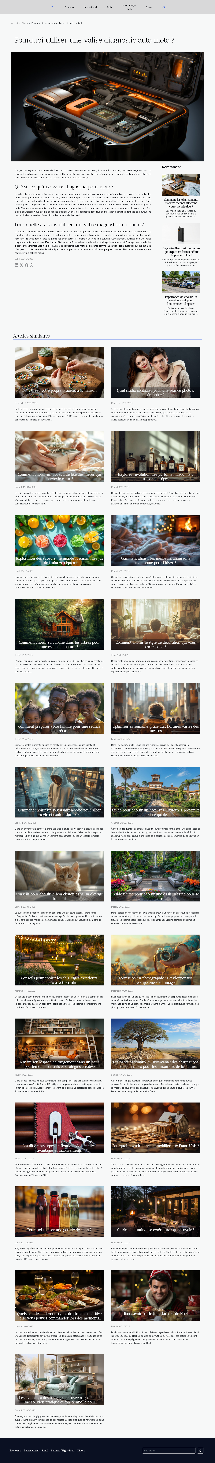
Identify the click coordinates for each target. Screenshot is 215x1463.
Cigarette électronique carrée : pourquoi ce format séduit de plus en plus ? (181, 252)
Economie (69, 7)
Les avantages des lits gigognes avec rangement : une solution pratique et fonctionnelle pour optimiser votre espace (59, 1402)
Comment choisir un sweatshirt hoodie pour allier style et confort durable (59, 812)
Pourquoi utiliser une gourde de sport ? (59, 1230)
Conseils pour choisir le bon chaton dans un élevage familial (59, 896)
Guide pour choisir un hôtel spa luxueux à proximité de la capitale (155, 812)
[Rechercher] (169, 1451)
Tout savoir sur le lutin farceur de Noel (155, 1313)
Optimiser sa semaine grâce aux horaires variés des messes (156, 728)
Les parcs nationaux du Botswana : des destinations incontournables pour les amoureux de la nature (156, 1064)
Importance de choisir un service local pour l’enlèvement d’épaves (181, 300)
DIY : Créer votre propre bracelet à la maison (59, 390)
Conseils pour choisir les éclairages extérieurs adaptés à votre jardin (59, 980)
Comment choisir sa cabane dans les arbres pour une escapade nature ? (59, 644)
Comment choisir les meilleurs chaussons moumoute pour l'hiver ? (155, 560)
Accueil (14, 23)
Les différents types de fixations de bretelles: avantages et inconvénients (59, 1148)
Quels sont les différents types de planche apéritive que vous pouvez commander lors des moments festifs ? (59, 1318)
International (90, 7)
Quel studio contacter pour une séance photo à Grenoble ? (155, 392)
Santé (109, 7)
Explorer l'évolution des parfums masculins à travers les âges (155, 476)
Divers (149, 7)
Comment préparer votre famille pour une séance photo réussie (59, 728)
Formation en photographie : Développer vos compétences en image (156, 980)
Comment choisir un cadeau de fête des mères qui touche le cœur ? (59, 476)
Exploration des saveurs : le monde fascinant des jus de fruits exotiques (59, 560)
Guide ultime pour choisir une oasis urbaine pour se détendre (155, 896)
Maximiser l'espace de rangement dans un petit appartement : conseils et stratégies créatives (59, 1064)
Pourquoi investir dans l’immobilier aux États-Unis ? (155, 1146)
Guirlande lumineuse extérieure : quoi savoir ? (155, 1230)
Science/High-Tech (129, 7)
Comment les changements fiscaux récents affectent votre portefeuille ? (181, 203)
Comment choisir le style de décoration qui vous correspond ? (156, 644)
